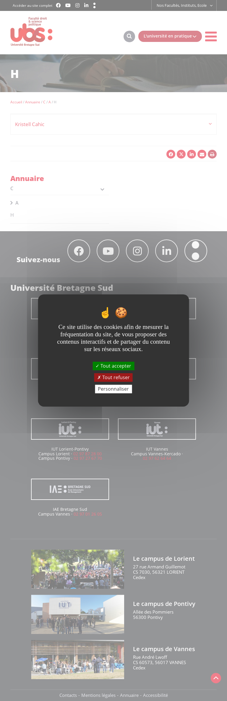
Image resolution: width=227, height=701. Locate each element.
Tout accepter (113, 365)
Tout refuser (113, 377)
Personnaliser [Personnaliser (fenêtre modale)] (113, 389)
